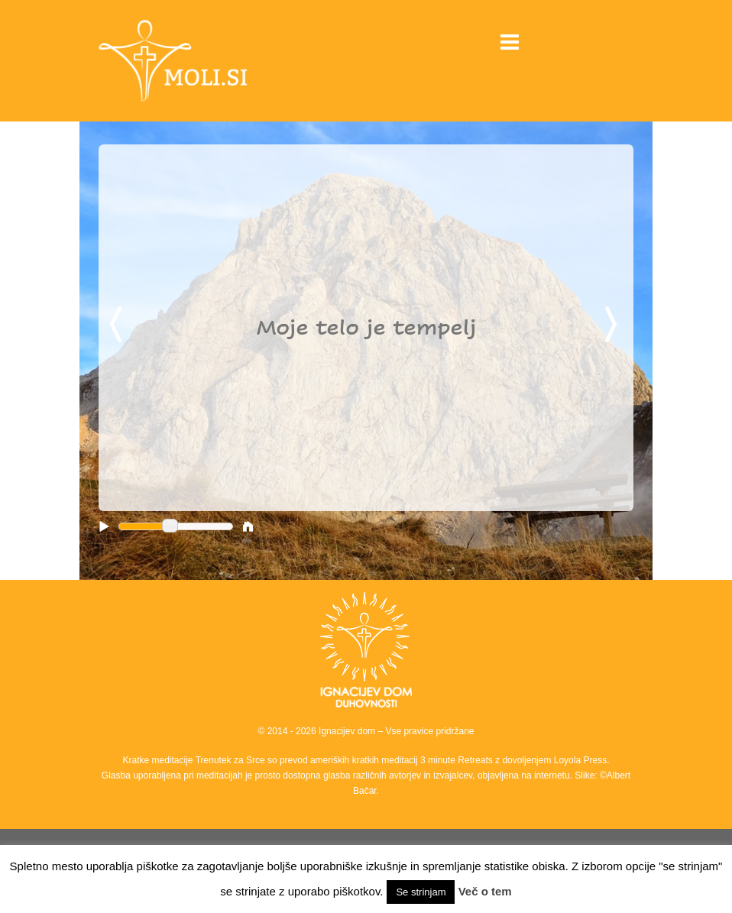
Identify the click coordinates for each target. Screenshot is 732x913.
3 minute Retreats (457, 760)
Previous (118, 325)
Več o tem (485, 891)
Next (613, 325)
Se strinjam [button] (420, 892)
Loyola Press (580, 760)
